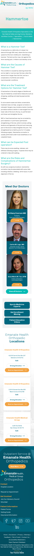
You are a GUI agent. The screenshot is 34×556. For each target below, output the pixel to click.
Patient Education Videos (17, 321)
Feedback (7, 537)
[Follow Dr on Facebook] (6, 521)
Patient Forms (6, 509)
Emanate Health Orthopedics (17, 350)
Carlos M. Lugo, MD (17, 246)
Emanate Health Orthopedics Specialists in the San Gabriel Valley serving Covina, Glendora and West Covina (17, 34)
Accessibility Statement (17, 540)
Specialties (18, 36)
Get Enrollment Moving (17, 313)
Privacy (20, 535)
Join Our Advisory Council (10, 499)
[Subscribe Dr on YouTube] (27, 521)
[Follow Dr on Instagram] (20, 521)
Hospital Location (7, 487)
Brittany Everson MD (17, 215)
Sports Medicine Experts (17, 305)
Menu (29, 8)
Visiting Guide (5, 512)
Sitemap (27, 535)
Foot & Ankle (28, 36)
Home (5, 535)
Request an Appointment (9, 492)
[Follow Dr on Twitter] (13, 521)
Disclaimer (12, 535)
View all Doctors (15, 291)
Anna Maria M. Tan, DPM (17, 278)
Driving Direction (16, 366)
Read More (15, 466)
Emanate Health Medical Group (17, 419)
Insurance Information (9, 515)
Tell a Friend (16, 537)
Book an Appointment (15, 370)
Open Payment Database (17, 542)
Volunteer (4, 502)
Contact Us (25, 537)
